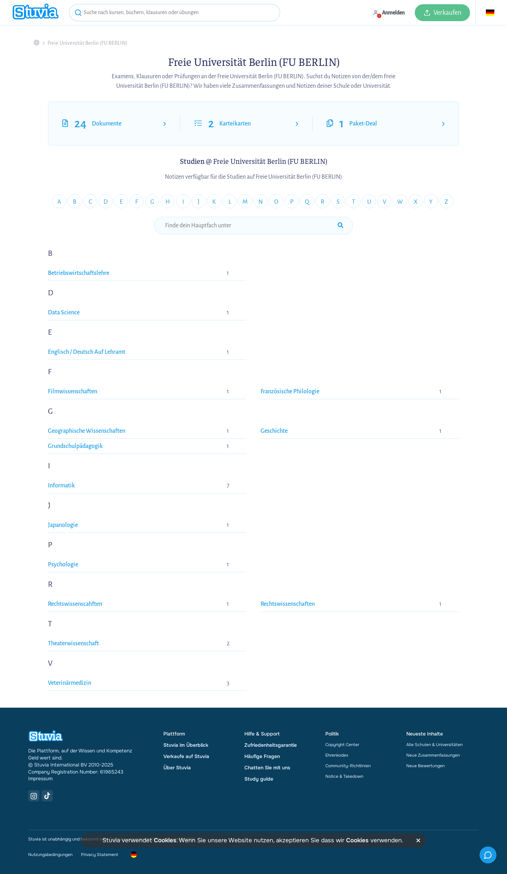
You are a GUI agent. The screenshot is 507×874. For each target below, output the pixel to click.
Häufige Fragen (262, 756)
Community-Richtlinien (348, 766)
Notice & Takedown (344, 776)
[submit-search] (340, 225)
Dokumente (106, 124)
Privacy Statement (99, 854)
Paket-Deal (363, 124)
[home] (35, 12)
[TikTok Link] (47, 795)
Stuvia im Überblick (185, 745)
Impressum (40, 778)
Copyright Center (342, 744)
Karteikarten (235, 124)
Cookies (165, 840)
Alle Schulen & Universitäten (434, 744)
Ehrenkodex (336, 755)
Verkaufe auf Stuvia (186, 756)
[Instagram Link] (33, 795)
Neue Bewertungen (425, 766)
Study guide (258, 779)
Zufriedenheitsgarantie (270, 745)
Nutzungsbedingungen (50, 854)
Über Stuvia (177, 767)
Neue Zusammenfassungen (433, 755)
